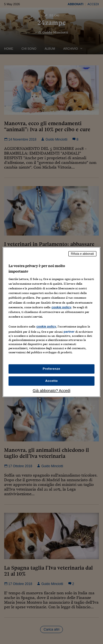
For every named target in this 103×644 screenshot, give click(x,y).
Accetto (51, 380)
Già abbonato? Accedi (51, 390)
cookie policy (61, 307)
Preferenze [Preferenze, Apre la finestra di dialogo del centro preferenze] (51, 368)
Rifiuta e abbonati (82, 253)
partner (68, 331)
